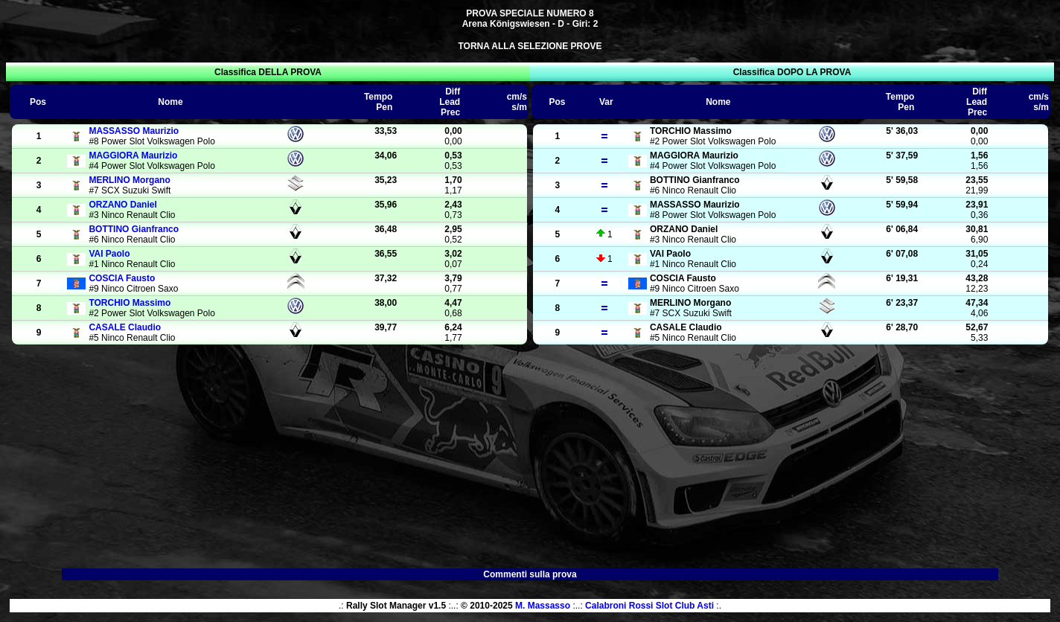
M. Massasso (542, 605)
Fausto (122, 278)
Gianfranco (134, 229)
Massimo (129, 303)
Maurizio (134, 131)
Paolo (109, 254)
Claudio (125, 327)
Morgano (129, 180)
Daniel (122, 204)
